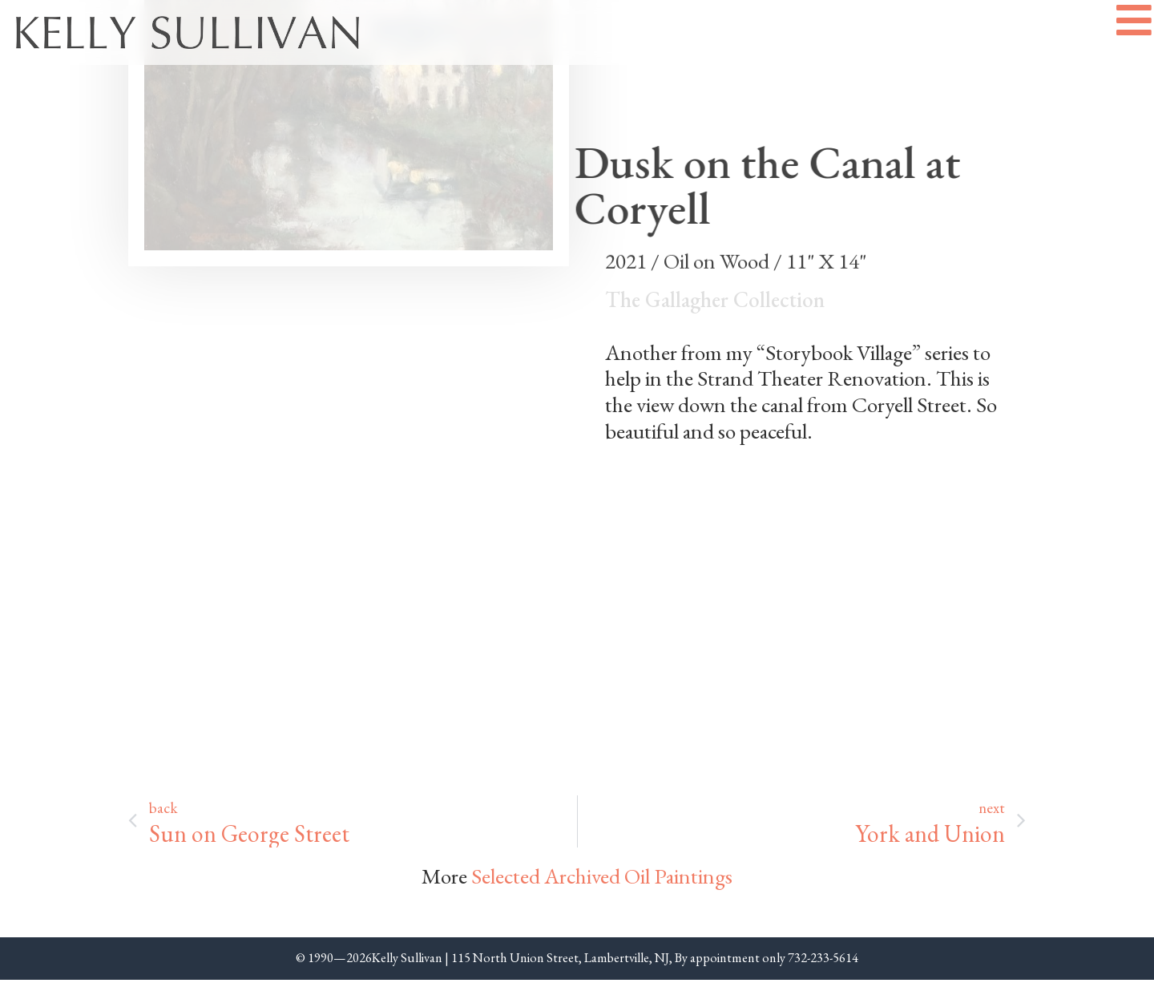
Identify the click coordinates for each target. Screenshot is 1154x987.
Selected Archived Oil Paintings (601, 882)
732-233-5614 (823, 965)
